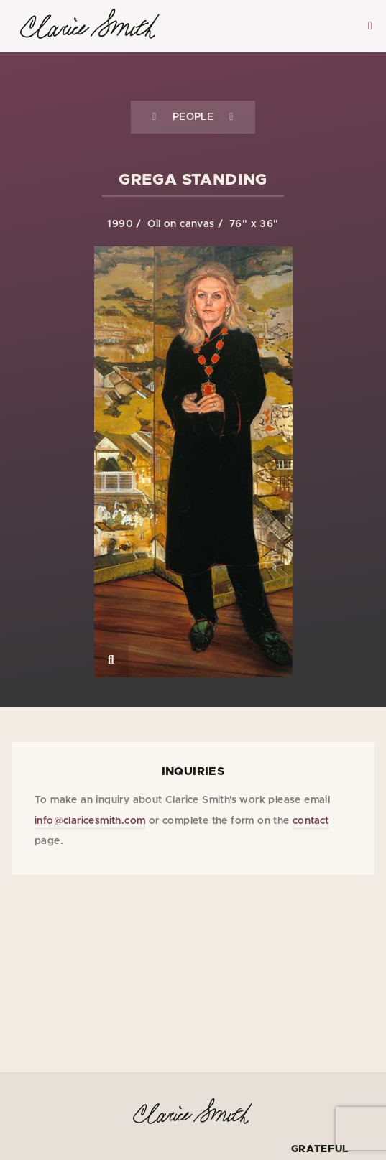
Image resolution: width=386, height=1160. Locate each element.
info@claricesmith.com (90, 821)
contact (311, 821)
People (193, 117)
